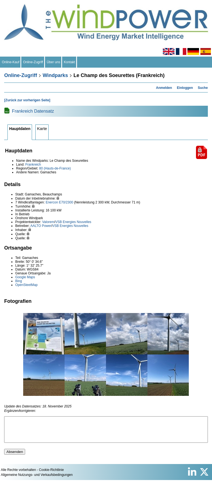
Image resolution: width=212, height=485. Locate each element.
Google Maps (25, 277)
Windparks (55, 75)
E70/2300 (66, 202)
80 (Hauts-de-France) (55, 168)
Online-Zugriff (33, 62)
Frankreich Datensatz (33, 111)
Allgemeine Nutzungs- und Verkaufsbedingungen (37, 480)
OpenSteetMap (26, 285)
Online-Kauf (10, 62)
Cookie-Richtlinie (51, 475)
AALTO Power (40, 226)
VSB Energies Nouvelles (73, 222)
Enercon (52, 202)
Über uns (53, 62)
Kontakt (69, 62)
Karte (42, 128)
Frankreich (33, 164)
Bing (18, 281)
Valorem (48, 222)
